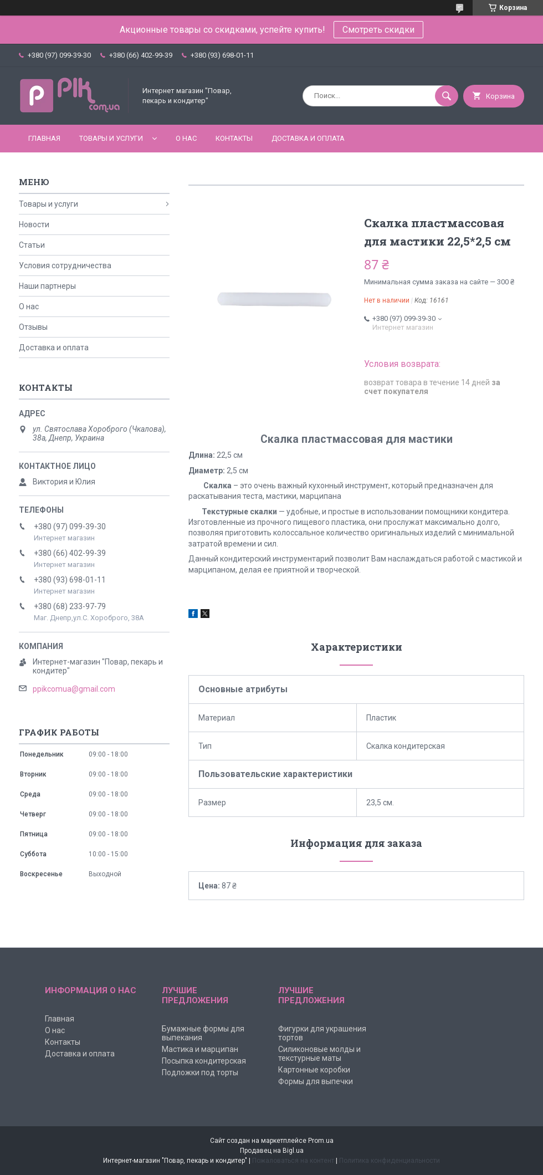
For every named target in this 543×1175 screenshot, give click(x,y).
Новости (34, 224)
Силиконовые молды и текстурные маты (319, 1053)
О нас (186, 138)
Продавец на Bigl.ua (272, 1150)
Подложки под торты (200, 1072)
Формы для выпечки (315, 1081)
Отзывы (33, 327)
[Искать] (446, 95)
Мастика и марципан (200, 1049)
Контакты (234, 138)
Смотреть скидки (378, 29)
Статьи (32, 245)
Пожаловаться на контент (293, 1160)
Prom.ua (321, 1141)
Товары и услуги (111, 138)
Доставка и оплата (308, 138)
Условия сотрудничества (65, 265)
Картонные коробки (314, 1069)
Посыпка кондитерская (204, 1060)
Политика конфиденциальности (389, 1160)
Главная (44, 138)
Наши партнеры (47, 286)
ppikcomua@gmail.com (74, 688)
